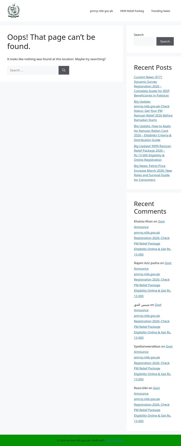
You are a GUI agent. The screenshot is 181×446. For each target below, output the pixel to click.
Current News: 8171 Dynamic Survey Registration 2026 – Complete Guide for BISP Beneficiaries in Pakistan (151, 86)
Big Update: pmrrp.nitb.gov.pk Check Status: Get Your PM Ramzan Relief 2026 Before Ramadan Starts (153, 110)
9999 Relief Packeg (132, 11)
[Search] (64, 70)
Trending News (160, 11)
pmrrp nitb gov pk (101, 11)
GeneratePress (114, 440)
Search (139, 35)
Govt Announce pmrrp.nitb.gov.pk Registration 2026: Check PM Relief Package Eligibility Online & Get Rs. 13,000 (152, 238)
